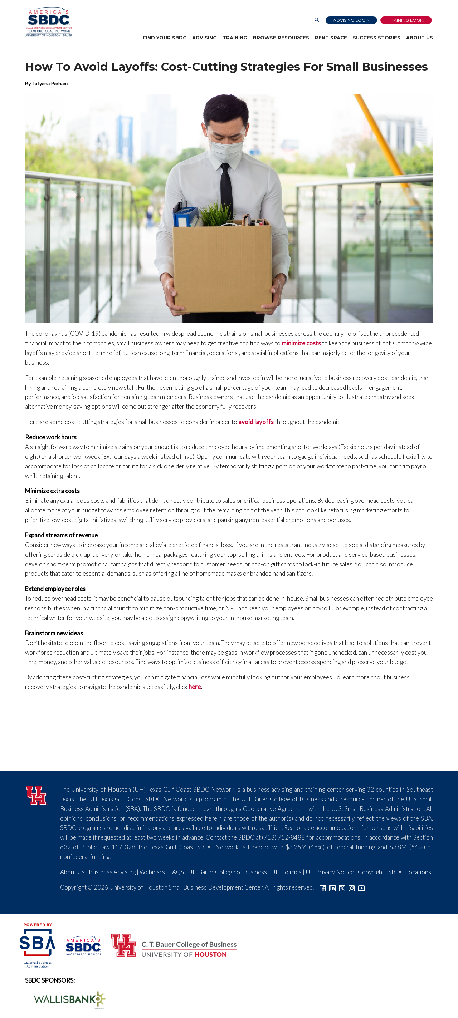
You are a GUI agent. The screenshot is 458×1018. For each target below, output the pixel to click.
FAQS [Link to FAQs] (176, 872)
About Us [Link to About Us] (72, 872)
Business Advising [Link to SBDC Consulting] (112, 872)
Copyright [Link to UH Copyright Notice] (371, 872)
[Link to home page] (48, 22)
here (195, 686)
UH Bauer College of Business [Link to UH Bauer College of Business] (227, 872)
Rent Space (331, 37)
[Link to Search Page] (316, 20)
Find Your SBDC (164, 37)
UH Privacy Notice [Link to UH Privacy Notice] (330, 872)
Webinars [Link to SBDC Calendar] (152, 872)
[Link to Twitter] (342, 887)
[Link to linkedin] (332, 887)
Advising (204, 37)
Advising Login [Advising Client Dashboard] (351, 20)
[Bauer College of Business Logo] (169, 944)
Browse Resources (281, 37)
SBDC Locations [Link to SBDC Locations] (409, 872)
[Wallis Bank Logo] (66, 999)
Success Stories (376, 37)
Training (235, 37)
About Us (419, 37)
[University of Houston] (37, 794)
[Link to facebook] (322, 887)
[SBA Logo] (38, 944)
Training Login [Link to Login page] (406, 20)
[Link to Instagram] (351, 887)
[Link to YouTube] (361, 887)
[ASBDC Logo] (79, 944)
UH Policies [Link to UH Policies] (286, 872)
